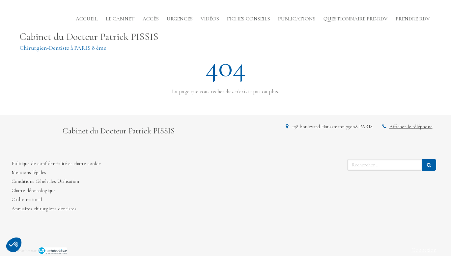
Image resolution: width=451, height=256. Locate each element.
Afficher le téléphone (411, 126)
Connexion (424, 249)
